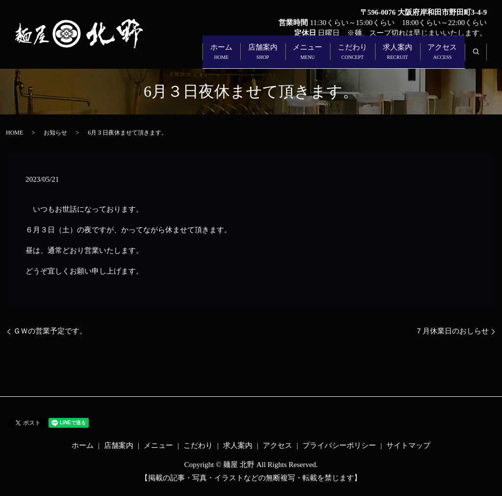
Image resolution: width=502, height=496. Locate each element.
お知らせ (55, 132)
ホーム (186, 57)
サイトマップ (408, 445)
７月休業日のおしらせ (452, 331)
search (481, 57)
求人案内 (387, 57)
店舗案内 (233, 57)
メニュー (285, 57)
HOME (14, 132)
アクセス (439, 57)
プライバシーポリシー (339, 445)
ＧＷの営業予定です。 (50, 331)
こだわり (336, 57)
